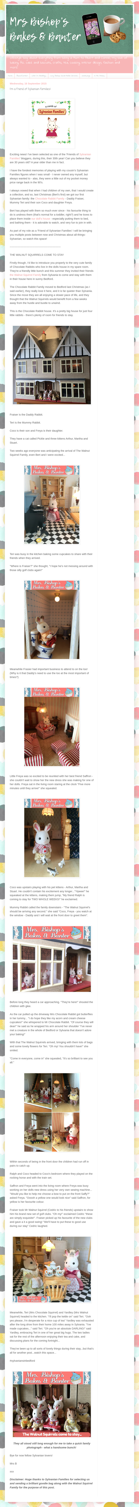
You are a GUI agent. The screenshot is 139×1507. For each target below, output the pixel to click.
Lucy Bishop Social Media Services (64, 75)
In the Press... (99, 75)
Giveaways (86, 75)
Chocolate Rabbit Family (49, 198)
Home (10, 75)
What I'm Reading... (39, 75)
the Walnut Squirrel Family (25, 274)
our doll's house (40, 218)
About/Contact (22, 75)
